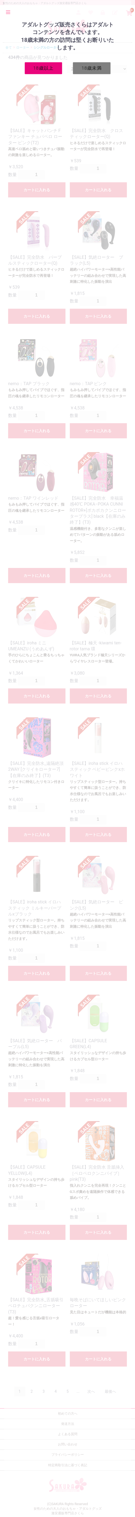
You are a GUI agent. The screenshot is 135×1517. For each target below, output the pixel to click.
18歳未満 (91, 67)
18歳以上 (43, 67)
